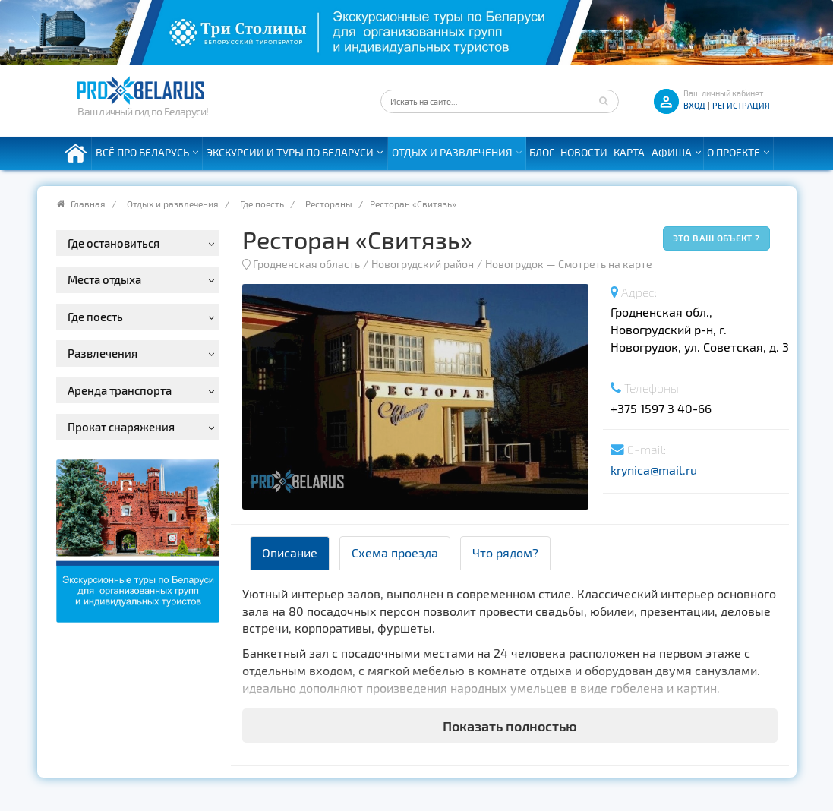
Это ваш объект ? (716, 237)
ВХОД (694, 105)
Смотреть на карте (605, 263)
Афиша (672, 152)
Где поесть (262, 203)
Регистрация (741, 105)
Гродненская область (306, 263)
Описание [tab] (289, 552)
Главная (88, 203)
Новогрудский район (422, 263)
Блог (541, 152)
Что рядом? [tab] (505, 552)
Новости (583, 152)
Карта (629, 152)
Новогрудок (514, 263)
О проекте (733, 152)
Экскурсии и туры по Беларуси (290, 152)
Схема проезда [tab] (395, 552)
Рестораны (328, 203)
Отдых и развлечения (452, 152)
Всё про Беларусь (142, 152)
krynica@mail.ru (654, 469)
